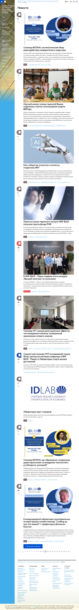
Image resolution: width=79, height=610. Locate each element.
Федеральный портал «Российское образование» (69, 580)
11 (43, 551)
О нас (3, 17)
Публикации (5, 66)
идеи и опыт (34, 291)
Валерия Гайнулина (7, 79)
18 (59, 551)
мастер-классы (37, 348)
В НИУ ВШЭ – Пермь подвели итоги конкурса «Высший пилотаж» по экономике (45, 277)
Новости (4, 20)
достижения (30, 236)
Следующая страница (33, 546)
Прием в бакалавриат (33, 573)
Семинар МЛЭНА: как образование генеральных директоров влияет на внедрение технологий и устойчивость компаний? (46, 462)
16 (54, 551)
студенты (30, 348)
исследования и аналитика (34, 64)
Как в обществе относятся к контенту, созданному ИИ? (41, 166)
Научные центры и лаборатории (45, 569)
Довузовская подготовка (32, 569)
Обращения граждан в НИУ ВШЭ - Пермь (22, 573)
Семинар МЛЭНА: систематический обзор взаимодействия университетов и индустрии (44, 48)
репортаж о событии (46, 64)
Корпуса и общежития (22, 590)
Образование (33, 566)
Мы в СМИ (4, 60)
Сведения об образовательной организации (21, 570)
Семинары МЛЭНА (6, 57)
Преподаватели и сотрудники (21, 584)
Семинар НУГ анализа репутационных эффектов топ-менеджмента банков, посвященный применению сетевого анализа (46, 333)
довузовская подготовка (43, 291)
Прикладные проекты (45, 571)
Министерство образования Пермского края (56, 587)
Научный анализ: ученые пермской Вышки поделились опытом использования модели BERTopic (44, 107)
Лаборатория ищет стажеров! (37, 411)
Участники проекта (4, 53)
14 (50, 551)
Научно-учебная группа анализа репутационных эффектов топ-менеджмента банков (62, 348)
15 (52, 551)
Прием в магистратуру (34, 575)
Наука (43, 566)
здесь (11, 607)
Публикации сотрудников (55, 574)
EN (67, 1)
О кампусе (21, 566)
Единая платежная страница (21, 600)
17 (57, 551)
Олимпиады (31, 571)
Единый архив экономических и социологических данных (56, 579)
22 (68, 551)
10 (40, 551)
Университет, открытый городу (35, 125)
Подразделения (21, 581)
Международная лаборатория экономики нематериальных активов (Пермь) (43, 562)
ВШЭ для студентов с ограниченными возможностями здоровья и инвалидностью (22, 595)
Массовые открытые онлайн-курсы (68, 583)
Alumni (3, 63)
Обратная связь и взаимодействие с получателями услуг (33, 589)
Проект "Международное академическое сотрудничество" (6, 32)
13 (47, 551)
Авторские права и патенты (6, 49)
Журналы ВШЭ (56, 571)
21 (66, 551)
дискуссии (30, 479)
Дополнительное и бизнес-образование (33, 581)
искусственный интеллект (63, 182)
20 (64, 551)
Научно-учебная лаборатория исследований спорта (46, 372)
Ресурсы (55, 566)
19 (61, 551)
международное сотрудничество (48, 182)
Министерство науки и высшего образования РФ (69, 571)
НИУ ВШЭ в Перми (61, 125)
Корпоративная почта (57, 583)
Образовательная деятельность (6, 40)
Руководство (20, 579)
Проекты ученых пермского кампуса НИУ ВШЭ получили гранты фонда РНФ (46, 223)
